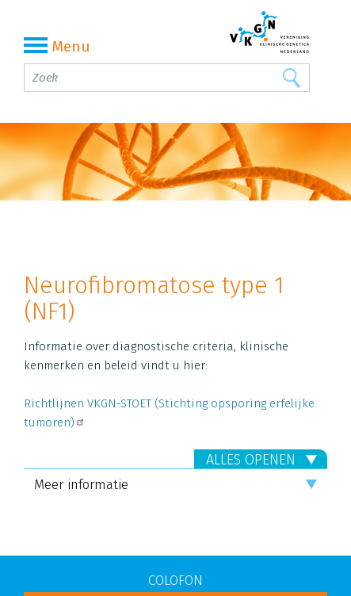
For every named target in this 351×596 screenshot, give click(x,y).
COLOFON (175, 580)
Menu (57, 46)
